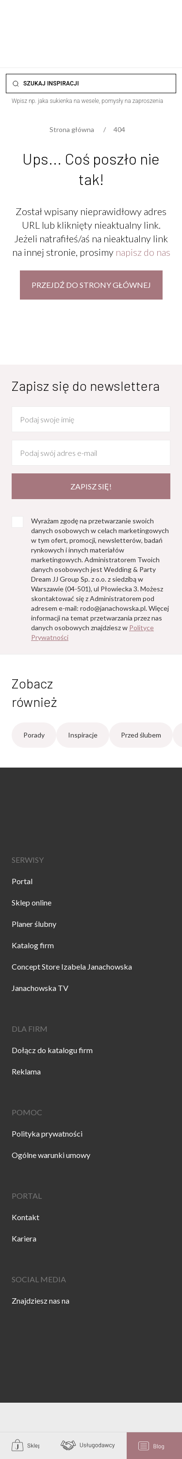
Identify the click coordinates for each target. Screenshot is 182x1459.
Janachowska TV (40, 987)
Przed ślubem (141, 735)
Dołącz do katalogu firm (52, 1050)
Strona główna (72, 129)
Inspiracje (83, 735)
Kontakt (25, 1217)
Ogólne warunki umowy (51, 1154)
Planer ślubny (34, 923)
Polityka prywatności (47, 1133)
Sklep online (31, 902)
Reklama (26, 1071)
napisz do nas (143, 252)
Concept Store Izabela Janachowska (72, 966)
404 (119, 129)
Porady (34, 735)
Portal (22, 881)
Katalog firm (33, 945)
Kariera (24, 1238)
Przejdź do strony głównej (91, 284)
